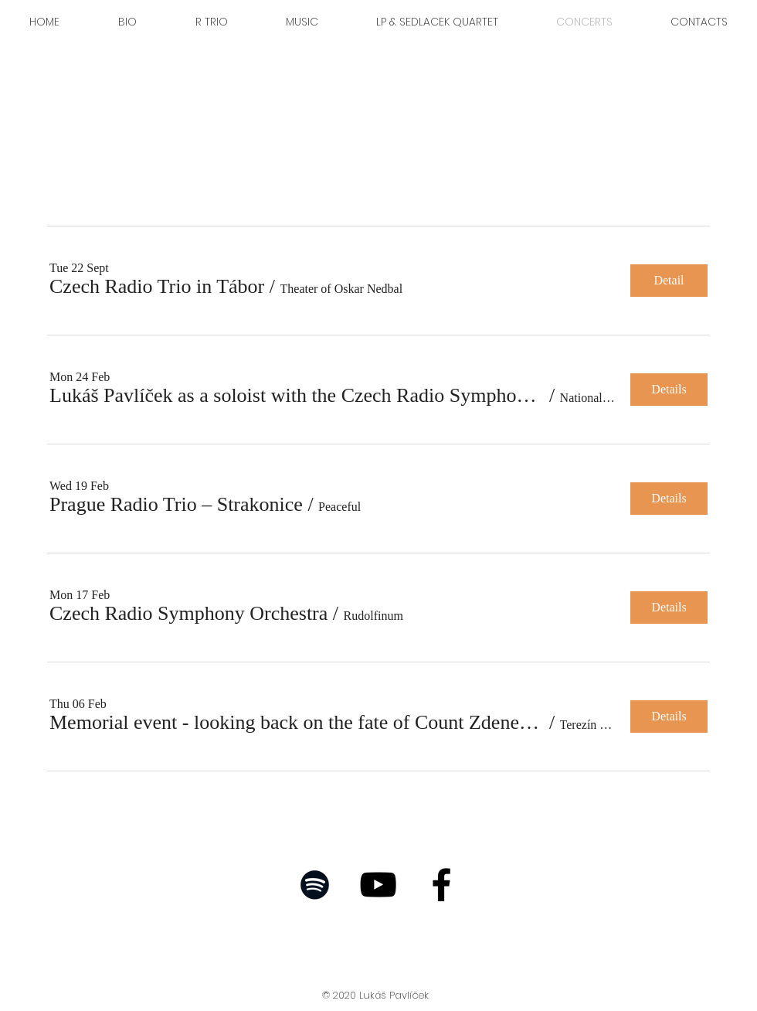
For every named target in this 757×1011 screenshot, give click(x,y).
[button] (156, 286)
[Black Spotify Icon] (315, 885)
